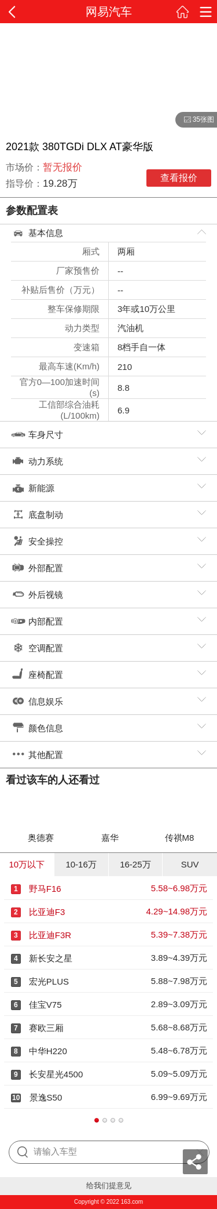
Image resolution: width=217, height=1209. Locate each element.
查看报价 (178, 178)
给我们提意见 (108, 1185)
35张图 (194, 120)
